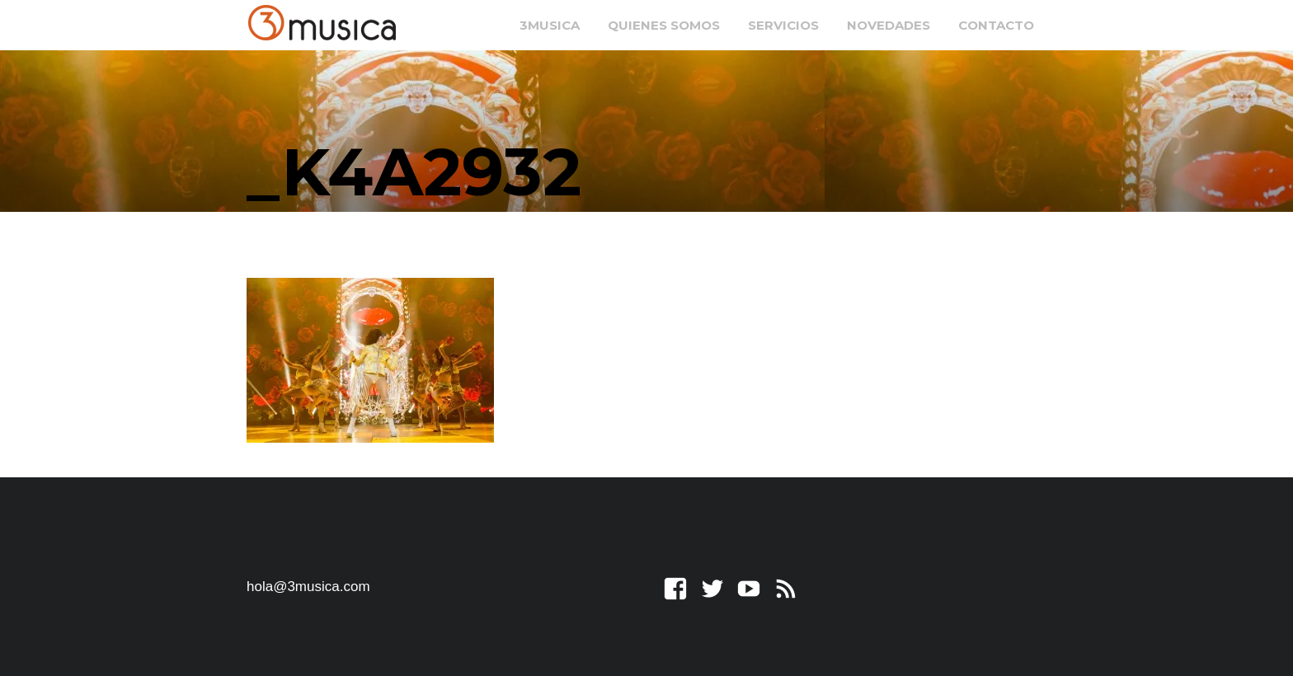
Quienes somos (664, 25)
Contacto (996, 25)
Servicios (783, 25)
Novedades (888, 25)
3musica (550, 25)
